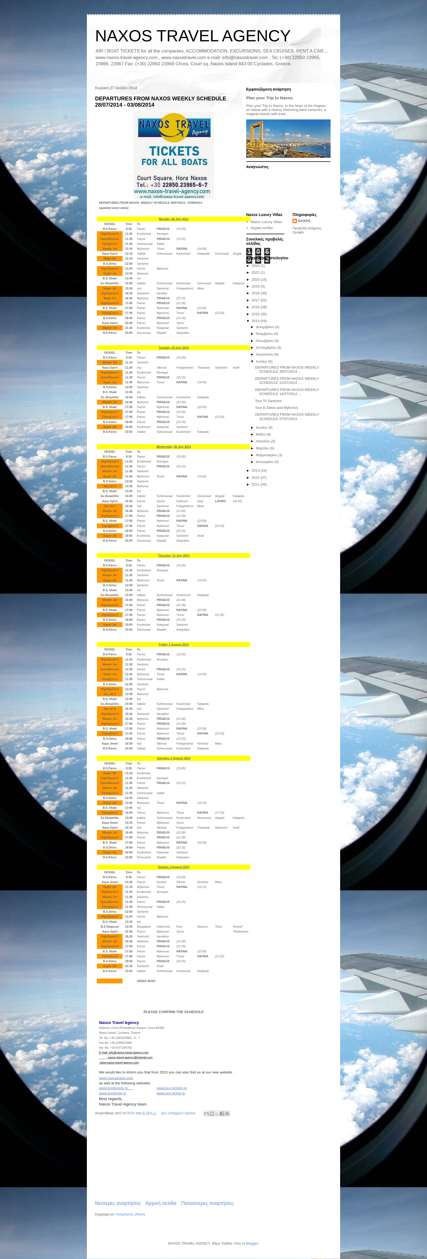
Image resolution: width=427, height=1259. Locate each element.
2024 (256, 266)
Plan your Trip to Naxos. (270, 97)
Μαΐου (261, 434)
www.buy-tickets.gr (172, 1088)
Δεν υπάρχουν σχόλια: (179, 1113)
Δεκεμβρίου (265, 327)
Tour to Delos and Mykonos (276, 408)
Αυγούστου (265, 354)
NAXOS (304, 221)
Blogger (252, 1243)
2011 (256, 484)
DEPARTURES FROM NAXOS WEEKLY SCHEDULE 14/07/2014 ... (287, 392)
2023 (256, 272)
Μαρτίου (263, 448)
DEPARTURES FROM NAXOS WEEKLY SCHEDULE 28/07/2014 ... (287, 369)
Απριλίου (263, 441)
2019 (256, 286)
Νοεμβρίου (265, 334)
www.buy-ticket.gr (171, 1093)
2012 (256, 478)
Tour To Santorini (268, 401)
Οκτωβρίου (265, 341)
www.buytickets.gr (116, 1088)
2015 (256, 314)
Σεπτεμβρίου (266, 347)
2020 (256, 279)
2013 (256, 470)
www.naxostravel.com (116, 1078)
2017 (256, 300)
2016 (256, 307)
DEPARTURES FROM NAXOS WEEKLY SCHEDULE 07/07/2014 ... (287, 416)
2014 (256, 321)
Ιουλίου (262, 361)
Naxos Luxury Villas (266, 222)
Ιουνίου (262, 427)
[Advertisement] (164, 1159)
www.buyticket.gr (112, 1093)
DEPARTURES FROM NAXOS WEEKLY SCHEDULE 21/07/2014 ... (287, 381)
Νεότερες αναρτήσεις (118, 1203)
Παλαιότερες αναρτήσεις (207, 1203)
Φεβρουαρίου (267, 455)
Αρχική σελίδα (160, 1203)
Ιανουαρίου (265, 462)
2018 (256, 293)
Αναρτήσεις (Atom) (130, 1214)
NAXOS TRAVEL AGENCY (193, 36)
